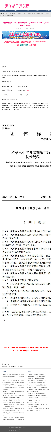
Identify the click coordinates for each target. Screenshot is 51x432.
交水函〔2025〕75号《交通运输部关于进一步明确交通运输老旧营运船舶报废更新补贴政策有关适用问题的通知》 (13, 376)
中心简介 (16, 10)
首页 (5, 10)
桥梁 (12, 366)
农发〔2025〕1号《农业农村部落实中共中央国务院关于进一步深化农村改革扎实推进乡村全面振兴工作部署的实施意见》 (13, 387)
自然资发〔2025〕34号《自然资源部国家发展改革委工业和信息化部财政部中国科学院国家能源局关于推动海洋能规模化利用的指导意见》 (13, 382)
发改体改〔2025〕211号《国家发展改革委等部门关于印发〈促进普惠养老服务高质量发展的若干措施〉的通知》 (13, 414)
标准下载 (37, 10)
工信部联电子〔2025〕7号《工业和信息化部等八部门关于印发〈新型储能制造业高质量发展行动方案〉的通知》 (13, 419)
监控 (22, 366)
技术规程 (19, 366)
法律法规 (27, 10)
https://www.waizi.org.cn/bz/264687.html (16, 364)
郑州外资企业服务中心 (12, 13)
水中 (15, 366)
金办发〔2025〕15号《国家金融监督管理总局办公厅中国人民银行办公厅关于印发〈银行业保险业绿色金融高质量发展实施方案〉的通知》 (13, 404)
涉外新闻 (48, 10)
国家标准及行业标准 (22, 13)
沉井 (10, 366)
